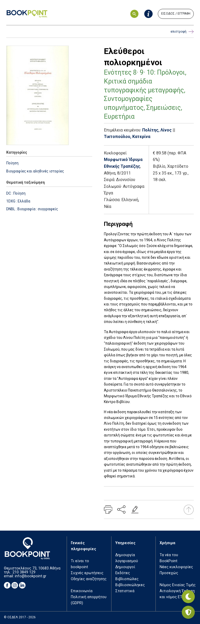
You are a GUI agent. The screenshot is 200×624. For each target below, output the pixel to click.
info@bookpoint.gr (30, 576)
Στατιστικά (124, 591)
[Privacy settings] (188, 612)
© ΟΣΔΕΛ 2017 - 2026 (20, 617)
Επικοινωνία (81, 591)
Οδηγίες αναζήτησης (89, 579)
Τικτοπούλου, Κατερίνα (127, 136)
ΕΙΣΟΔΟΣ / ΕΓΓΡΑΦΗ (175, 13)
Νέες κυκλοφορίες (176, 567)
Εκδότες (122, 573)
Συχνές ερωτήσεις (87, 573)
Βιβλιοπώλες (127, 579)
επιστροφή (182, 32)
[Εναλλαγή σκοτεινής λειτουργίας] (188, 596)
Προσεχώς (169, 573)
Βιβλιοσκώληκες (130, 585)
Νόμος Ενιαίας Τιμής (178, 585)
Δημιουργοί (125, 567)
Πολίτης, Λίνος (157, 130)
